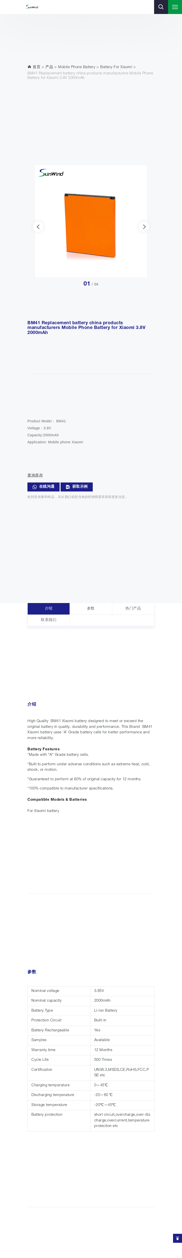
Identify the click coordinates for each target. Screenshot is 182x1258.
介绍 (49, 609)
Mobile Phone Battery (76, 67)
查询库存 (35, 475)
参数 (91, 609)
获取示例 (77, 486)
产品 (49, 67)
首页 (33, 67)
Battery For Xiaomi (116, 67)
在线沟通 (43, 486)
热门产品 (133, 609)
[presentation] (38, 226)
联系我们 (48, 620)
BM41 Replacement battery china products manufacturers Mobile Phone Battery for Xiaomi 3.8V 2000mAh (90, 76)
